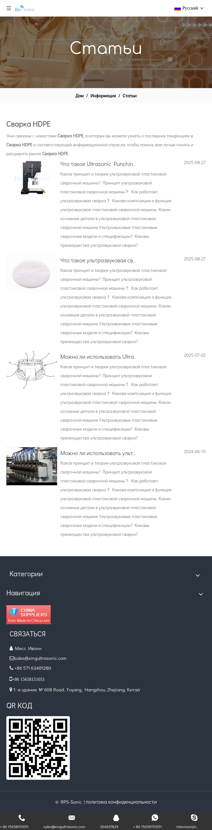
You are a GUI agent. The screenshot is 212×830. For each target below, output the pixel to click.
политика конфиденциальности (121, 801)
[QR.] (38, 748)
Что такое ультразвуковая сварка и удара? (114, 260)
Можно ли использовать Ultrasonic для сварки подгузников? (135, 356)
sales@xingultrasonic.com (41, 658)
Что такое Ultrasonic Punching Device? (109, 164)
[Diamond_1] (28, 614)
